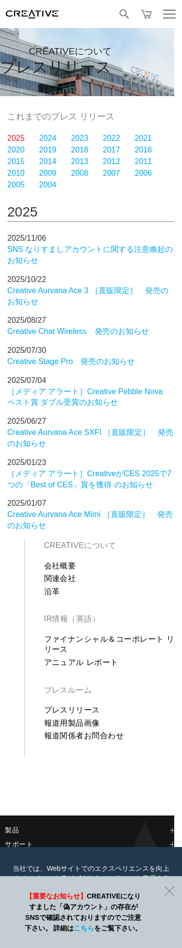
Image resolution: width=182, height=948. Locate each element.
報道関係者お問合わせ (84, 736)
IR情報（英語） (72, 619)
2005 (16, 185)
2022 (111, 138)
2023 (79, 138)
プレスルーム (68, 690)
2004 (48, 185)
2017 (111, 150)
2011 (143, 161)
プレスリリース (72, 710)
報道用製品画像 (72, 723)
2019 (48, 150)
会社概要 (60, 566)
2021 (143, 138)
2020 (16, 150)
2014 (48, 161)
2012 (111, 161)
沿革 (52, 591)
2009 (48, 173)
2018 (79, 150)
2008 (79, 173)
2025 (16, 138)
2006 (143, 173)
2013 (79, 161)
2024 (48, 138)
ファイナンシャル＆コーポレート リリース (109, 644)
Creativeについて (80, 545)
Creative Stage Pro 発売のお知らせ (71, 361)
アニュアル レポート (81, 662)
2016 (143, 150)
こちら (84, 928)
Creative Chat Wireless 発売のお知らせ (78, 331)
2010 (16, 173)
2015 (16, 161)
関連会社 (60, 578)
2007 (111, 173)
